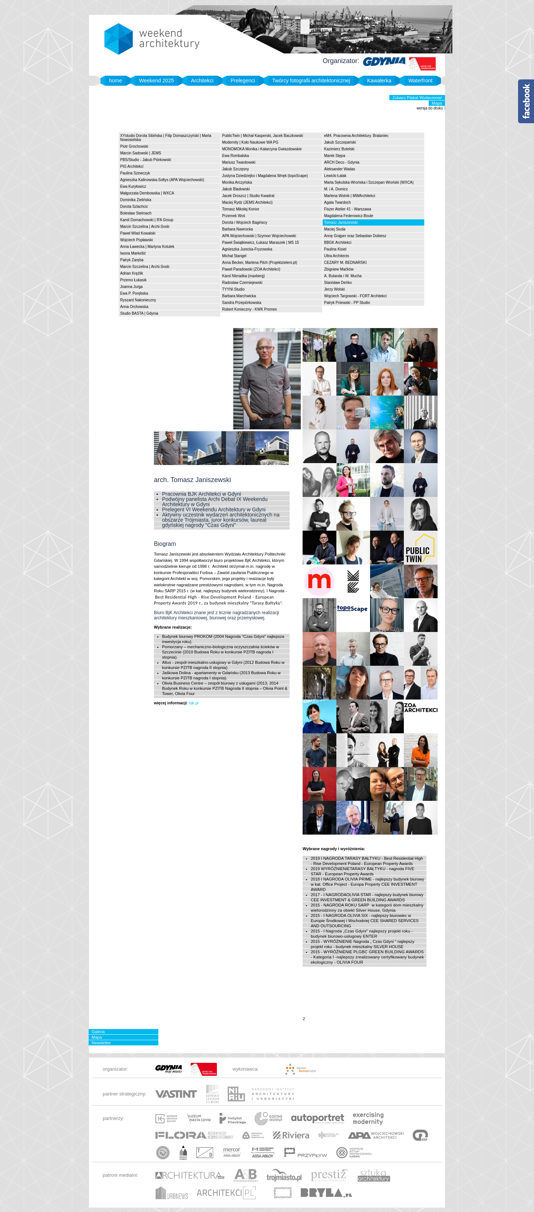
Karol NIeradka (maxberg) (243, 276)
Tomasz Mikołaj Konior (240, 209)
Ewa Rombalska (235, 156)
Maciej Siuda (334, 229)
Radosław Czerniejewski (242, 283)
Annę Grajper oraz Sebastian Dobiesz (355, 236)
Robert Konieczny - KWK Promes (249, 309)
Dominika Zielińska (135, 200)
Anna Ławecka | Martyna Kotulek (147, 247)
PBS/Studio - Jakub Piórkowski (145, 160)
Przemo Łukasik (133, 280)
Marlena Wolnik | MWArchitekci (349, 196)
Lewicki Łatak (335, 176)
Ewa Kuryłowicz (133, 186)
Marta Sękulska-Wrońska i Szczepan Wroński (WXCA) (368, 182)
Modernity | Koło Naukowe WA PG (250, 142)
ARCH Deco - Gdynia (341, 162)
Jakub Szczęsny (235, 169)
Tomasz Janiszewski (341, 222)
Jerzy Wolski (334, 289)
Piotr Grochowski (134, 146)
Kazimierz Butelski (339, 149)
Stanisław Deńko (338, 283)
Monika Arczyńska (237, 182)
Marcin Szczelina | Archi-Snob (144, 227)
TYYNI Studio (233, 289)
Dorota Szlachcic (134, 206)
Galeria (98, 1031)
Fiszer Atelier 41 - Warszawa (347, 209)
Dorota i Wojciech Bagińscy (244, 222)
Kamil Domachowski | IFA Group (146, 220)
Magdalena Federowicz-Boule (348, 216)
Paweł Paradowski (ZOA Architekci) (251, 269)
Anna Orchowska (134, 307)
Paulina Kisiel (335, 249)
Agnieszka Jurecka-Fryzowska (247, 249)
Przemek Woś (233, 216)
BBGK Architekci (337, 242)
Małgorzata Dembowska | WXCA (147, 193)
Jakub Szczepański (340, 142)
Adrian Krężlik (131, 273)
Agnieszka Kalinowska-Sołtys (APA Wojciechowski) (162, 180)
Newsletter (101, 1043)
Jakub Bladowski (236, 189)
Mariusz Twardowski (239, 162)
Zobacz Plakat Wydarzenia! (417, 97)
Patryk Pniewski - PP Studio (347, 303)
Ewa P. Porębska (134, 293)
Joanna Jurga (131, 287)
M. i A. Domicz (336, 189)
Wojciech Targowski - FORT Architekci (355, 296)
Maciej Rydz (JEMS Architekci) (247, 202)
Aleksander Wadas (339, 169)
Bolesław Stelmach (135, 213)
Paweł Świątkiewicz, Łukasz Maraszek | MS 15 (260, 242)
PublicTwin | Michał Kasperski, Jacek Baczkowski (262, 136)
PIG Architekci (132, 166)
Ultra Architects (336, 256)
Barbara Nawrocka (237, 229)
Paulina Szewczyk (135, 173)
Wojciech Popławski (136, 240)
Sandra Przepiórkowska (241, 303)
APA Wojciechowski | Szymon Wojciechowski (259, 236)
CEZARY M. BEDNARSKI (345, 263)
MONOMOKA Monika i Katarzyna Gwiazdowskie (262, 149)
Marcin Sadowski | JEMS (140, 153)
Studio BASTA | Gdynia (139, 313)
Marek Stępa (334, 156)
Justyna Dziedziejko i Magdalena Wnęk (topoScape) (265, 176)
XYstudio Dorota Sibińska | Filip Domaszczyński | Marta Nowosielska (165, 138)
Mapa (437, 103)
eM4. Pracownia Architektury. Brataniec (356, 136)
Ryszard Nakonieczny (138, 300)
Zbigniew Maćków (338, 269)
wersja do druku (429, 108)
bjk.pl (193, 703)
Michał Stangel (234, 256)
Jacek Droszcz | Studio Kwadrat (248, 196)
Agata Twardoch (337, 202)
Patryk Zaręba (132, 260)
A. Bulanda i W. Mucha (343, 276)
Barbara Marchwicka (239, 296)
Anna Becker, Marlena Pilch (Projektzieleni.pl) (259, 263)
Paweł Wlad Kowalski (137, 233)
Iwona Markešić (133, 253)
